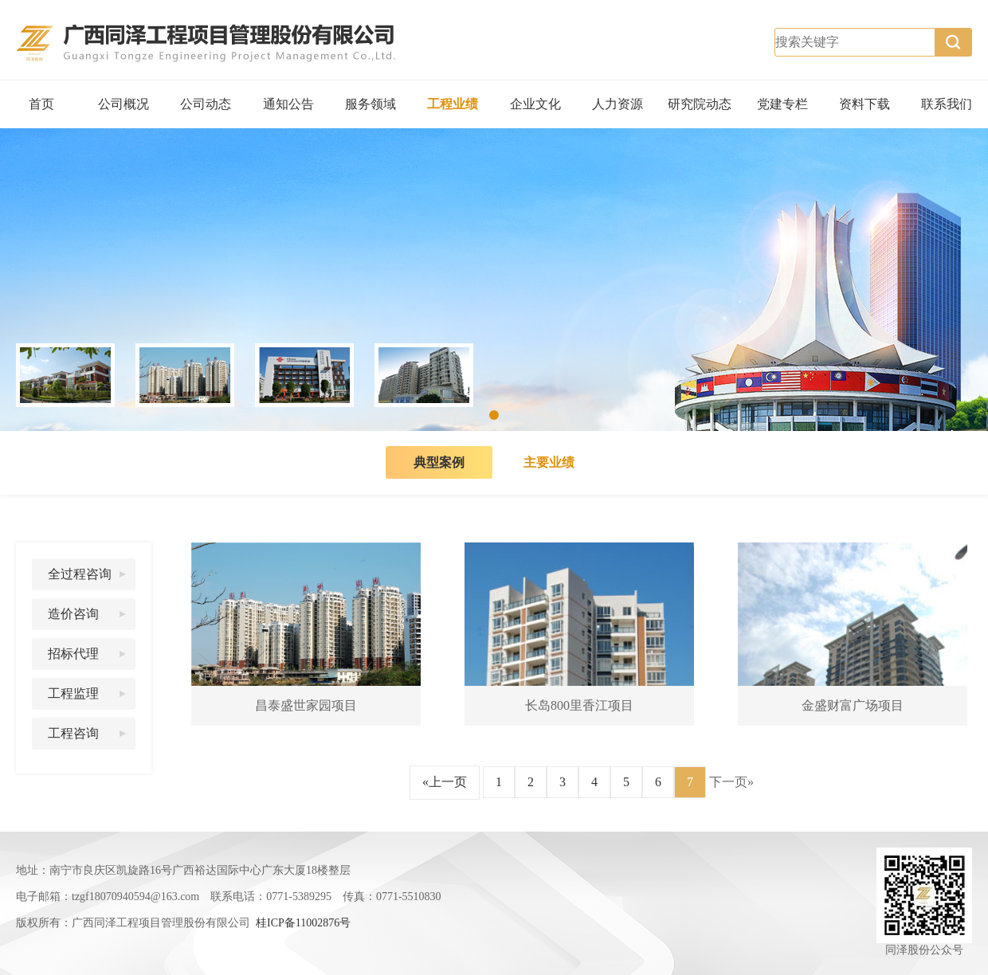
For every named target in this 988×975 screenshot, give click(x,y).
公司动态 (205, 104)
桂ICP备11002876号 (303, 923)
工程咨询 (73, 733)
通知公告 (288, 104)
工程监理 (73, 693)
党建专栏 (782, 104)
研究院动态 (699, 104)
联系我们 (946, 104)
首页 (41, 104)
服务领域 (370, 104)
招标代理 (73, 653)
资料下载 (864, 104)
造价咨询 (73, 614)
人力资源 (617, 104)
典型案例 (439, 462)
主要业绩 (548, 462)
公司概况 (123, 104)
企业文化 (535, 104)
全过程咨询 (80, 574)
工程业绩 (452, 104)
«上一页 (444, 782)
